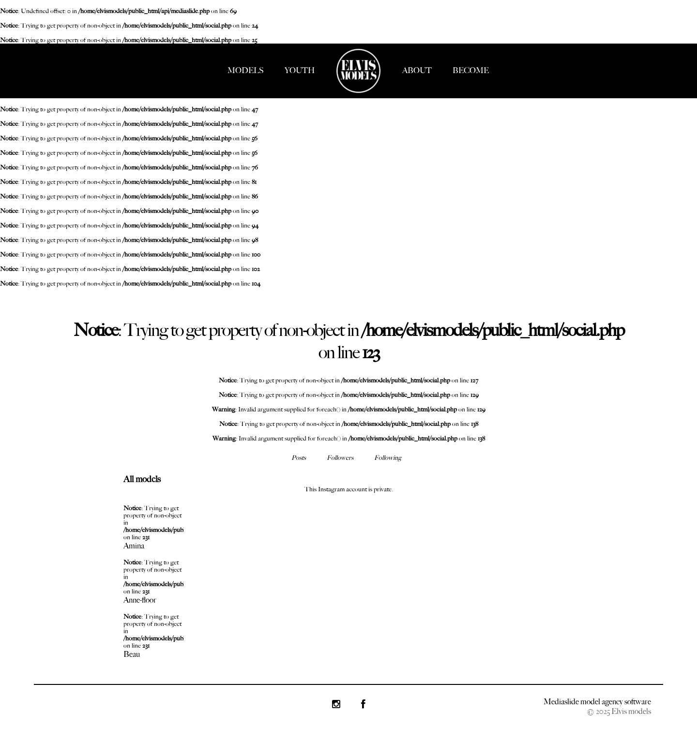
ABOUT (417, 70)
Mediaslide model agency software (597, 701)
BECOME (471, 70)
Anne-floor (139, 600)
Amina (133, 545)
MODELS (245, 70)
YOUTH (300, 70)
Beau (131, 654)
